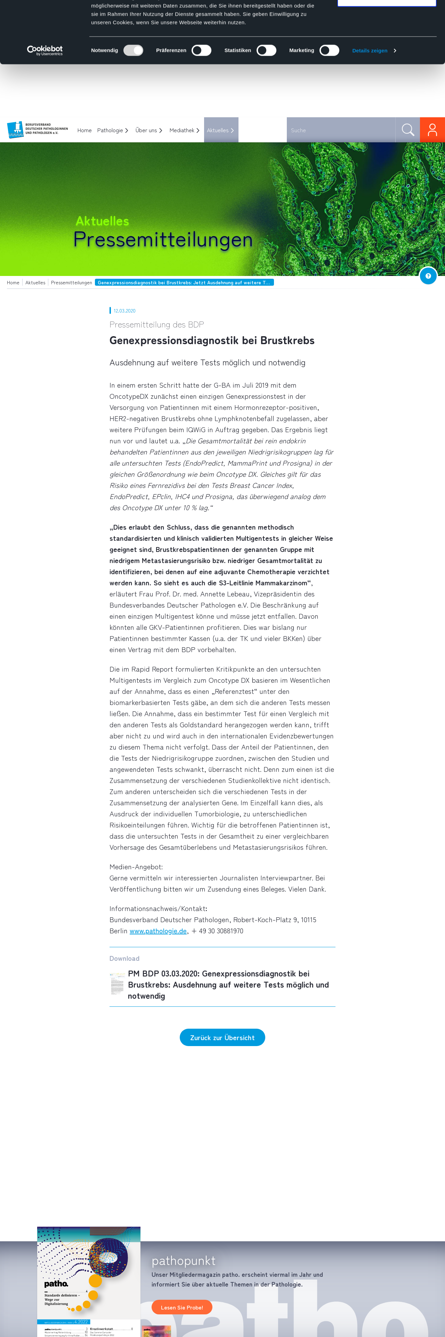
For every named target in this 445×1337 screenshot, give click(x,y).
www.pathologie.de (158, 930)
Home (85, 130)
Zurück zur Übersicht (222, 1037)
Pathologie (110, 130)
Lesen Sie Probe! (182, 1307)
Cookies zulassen (387, 18)
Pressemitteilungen (163, 237)
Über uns (146, 130)
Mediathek (182, 130)
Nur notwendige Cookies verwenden (387, 45)
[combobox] (341, 129)
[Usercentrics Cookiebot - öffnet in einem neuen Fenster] (45, 103)
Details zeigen (369, 103)
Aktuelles (218, 130)
